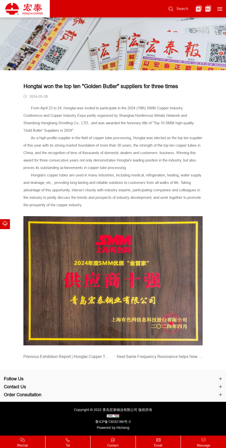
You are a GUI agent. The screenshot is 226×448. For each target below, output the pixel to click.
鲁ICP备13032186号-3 (113, 421)
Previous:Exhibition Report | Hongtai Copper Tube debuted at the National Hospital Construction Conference (66, 358)
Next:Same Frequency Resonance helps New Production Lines (160, 358)
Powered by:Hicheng (113, 427)
